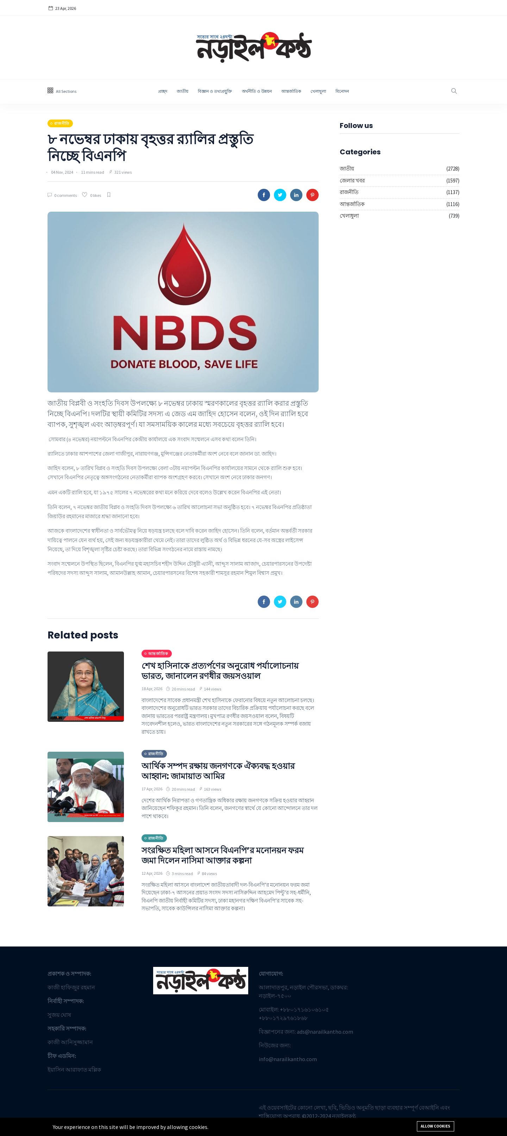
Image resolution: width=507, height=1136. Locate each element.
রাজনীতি (349, 192)
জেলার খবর (352, 180)
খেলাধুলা (318, 91)
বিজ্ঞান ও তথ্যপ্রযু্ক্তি (215, 91)
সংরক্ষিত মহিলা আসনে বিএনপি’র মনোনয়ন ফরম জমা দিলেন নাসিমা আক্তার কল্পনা (222, 855)
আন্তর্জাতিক (291, 91)
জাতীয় (182, 91)
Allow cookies (435, 1126)
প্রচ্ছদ (162, 91)
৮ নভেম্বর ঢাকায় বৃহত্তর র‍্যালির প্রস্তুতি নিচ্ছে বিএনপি (150, 147)
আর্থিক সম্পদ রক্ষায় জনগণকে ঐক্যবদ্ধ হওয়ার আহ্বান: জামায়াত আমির (218, 771)
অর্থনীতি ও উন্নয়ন (257, 91)
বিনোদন (342, 91)
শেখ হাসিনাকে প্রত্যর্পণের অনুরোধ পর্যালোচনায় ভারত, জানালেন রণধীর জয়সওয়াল (220, 671)
